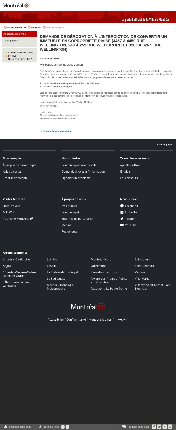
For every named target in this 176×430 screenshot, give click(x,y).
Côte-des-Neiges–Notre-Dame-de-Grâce (19, 274)
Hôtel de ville (11, 206)
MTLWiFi (9, 212)
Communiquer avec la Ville (79, 165)
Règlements (69, 231)
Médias (66, 225)
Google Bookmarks (164, 426)
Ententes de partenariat (77, 219)
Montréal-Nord (101, 259)
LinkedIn (128, 212)
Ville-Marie (142, 279)
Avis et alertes (12, 171)
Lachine (52, 259)
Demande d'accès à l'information (83, 171)
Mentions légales (100, 319)
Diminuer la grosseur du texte (68, 427)
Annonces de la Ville (16, 27)
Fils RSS (12, 56)
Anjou (7, 266)
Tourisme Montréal (16, 219)
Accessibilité (56, 319)
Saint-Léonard (144, 266)
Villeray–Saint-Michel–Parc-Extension (153, 287)
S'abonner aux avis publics (20, 52)
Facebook (129, 206)
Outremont (98, 266)
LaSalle (51, 266)
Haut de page (164, 144)
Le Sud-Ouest (56, 279)
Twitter (127, 218)
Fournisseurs (129, 178)
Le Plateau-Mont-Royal (62, 272)
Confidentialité (76, 319)
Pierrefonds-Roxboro (105, 272)
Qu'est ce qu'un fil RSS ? (20, 59)
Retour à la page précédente (57, 131)
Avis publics (36, 27)
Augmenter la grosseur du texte (63, 427)
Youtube (128, 225)
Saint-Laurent (144, 259)
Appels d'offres (130, 165)
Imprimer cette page (20, 426)
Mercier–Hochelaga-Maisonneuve (60, 287)
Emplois (125, 171)
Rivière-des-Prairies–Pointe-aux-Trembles (109, 280)
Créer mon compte (15, 178)
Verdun (140, 272)
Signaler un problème (76, 178)
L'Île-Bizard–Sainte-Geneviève (16, 284)
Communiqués (71, 212)
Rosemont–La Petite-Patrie (109, 289)
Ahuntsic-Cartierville (16, 259)
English (122, 319)
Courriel (170, 426)
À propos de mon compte (19, 165)
